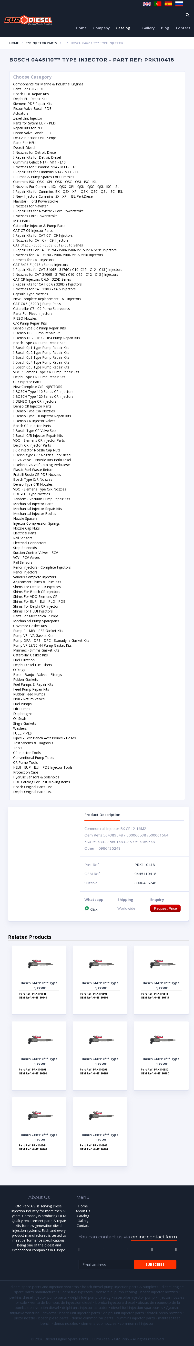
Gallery (148, 27)
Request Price (165, 908)
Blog (165, 27)
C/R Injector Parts (41, 43)
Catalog (123, 27)
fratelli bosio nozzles (164, 1312)
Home (81, 27)
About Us (83, 1211)
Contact (183, 27)
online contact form (154, 1237)
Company (101, 27)
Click (90, 909)
